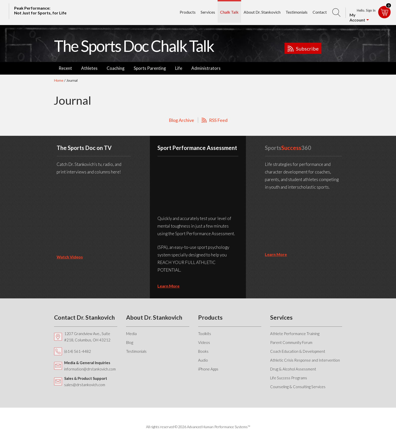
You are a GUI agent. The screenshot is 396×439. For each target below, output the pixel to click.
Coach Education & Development (297, 351)
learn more (168, 285)
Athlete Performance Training (294, 333)
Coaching (116, 68)
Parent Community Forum (291, 342)
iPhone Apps (208, 369)
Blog (129, 342)
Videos (204, 342)
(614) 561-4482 (77, 351)
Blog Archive (181, 120)
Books (203, 351)
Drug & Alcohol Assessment (293, 369)
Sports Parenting (150, 68)
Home (58, 80)
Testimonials (297, 11)
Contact (320, 11)
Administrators (206, 68)
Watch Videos (70, 256)
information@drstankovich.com (90, 369)
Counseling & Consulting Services (297, 386)
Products (188, 11)
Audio (203, 360)
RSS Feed (218, 120)
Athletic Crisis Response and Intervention (305, 360)
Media (131, 333)
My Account (357, 17)
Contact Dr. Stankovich (84, 317)
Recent (65, 68)
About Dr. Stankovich (262, 11)
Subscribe (307, 49)
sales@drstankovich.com (84, 384)
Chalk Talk (229, 11)
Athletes (89, 68)
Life (178, 68)
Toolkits (204, 333)
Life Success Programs (288, 378)
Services (208, 11)
